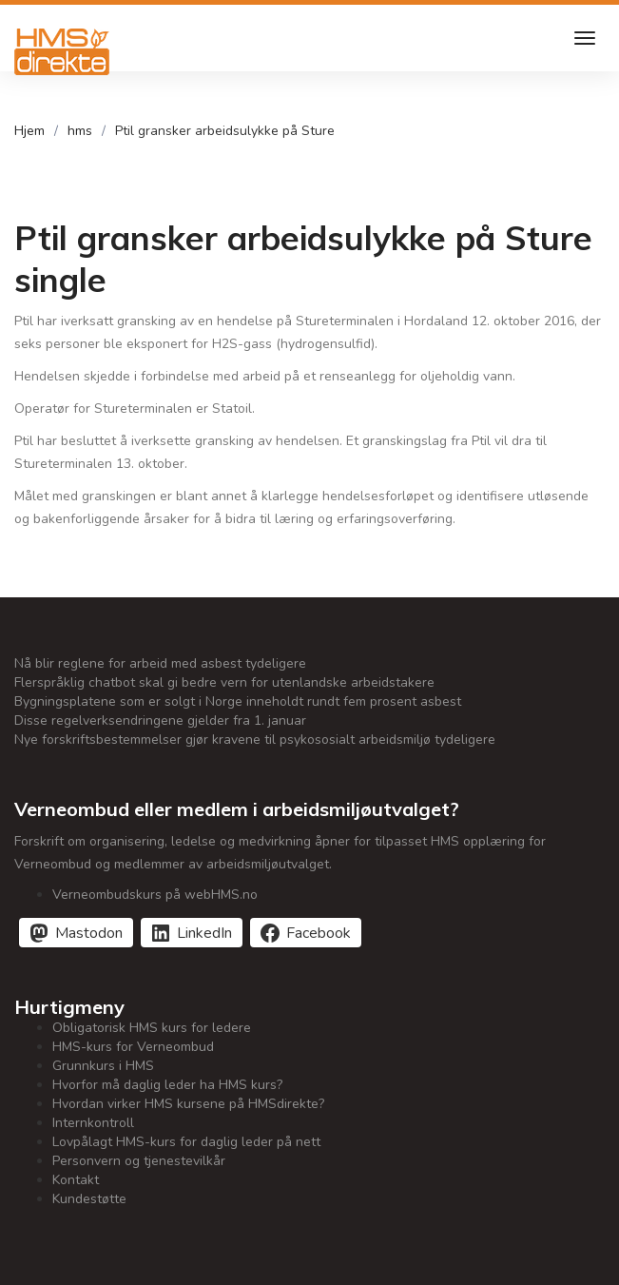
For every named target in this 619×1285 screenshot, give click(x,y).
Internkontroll (93, 1123)
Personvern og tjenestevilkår (138, 1161)
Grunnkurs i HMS (103, 1066)
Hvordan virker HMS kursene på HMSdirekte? (188, 1104)
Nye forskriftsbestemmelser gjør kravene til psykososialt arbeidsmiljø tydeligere (254, 739)
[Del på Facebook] (305, 932)
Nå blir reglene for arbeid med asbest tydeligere (160, 663)
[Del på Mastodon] (76, 932)
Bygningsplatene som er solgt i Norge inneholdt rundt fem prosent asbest (237, 701)
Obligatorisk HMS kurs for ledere (151, 1028)
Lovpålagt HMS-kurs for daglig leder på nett (186, 1142)
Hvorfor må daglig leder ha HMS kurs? (167, 1085)
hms (80, 131)
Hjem (29, 131)
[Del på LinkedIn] (191, 932)
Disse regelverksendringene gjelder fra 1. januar (160, 720)
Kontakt (75, 1180)
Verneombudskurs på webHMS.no (155, 895)
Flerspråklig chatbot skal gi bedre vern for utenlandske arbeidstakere (224, 682)
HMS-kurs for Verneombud (133, 1047)
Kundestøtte (89, 1199)
